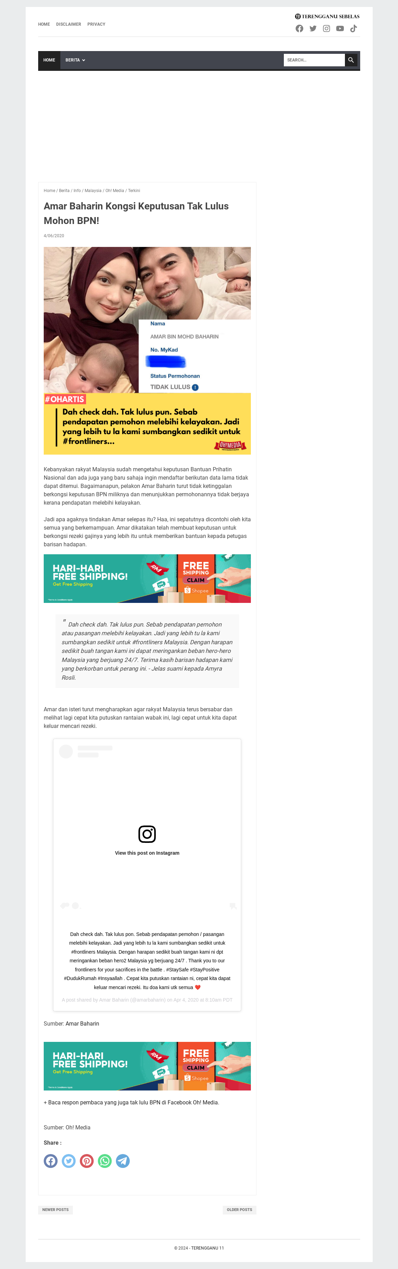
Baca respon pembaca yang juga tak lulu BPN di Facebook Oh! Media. (133, 1102)
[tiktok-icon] (354, 28)
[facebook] (51, 1161)
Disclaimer (68, 24)
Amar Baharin (114, 1000)
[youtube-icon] (341, 28)
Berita (73, 60)
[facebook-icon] (300, 28)
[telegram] (123, 1161)
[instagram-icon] (327, 28)
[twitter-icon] (313, 28)
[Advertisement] (199, 123)
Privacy (96, 24)
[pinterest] (87, 1161)
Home (44, 24)
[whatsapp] (105, 1161)
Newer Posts (55, 1210)
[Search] (314, 60)
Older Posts (239, 1210)
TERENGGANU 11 (207, 1248)
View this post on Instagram (147, 853)
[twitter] (69, 1161)
